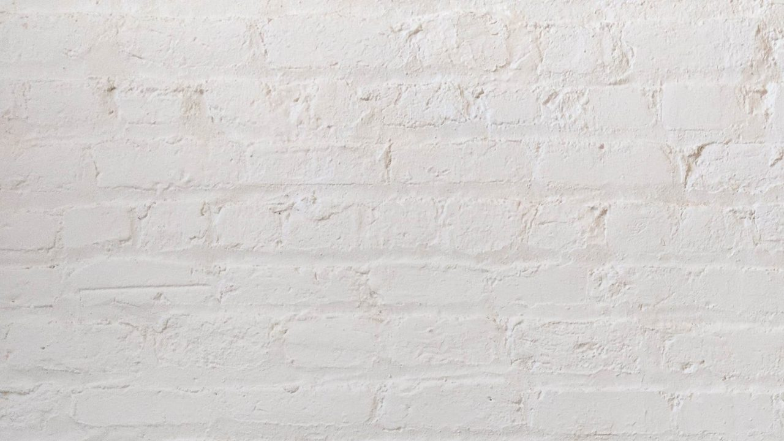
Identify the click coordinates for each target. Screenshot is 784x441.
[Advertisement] (367, 86)
